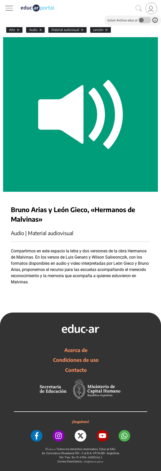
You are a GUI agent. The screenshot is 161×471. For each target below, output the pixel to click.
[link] (151, 8)
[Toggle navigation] (4, 3)
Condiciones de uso (76, 360)
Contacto (76, 370)
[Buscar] (138, 8)
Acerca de (76, 350)
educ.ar (52, 449)
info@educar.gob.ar (93, 461)
